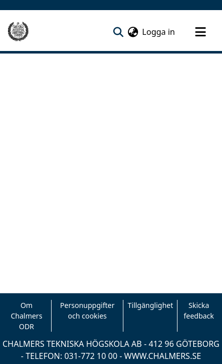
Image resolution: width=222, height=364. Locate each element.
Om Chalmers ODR (26, 315)
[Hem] (18, 32)
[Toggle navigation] (200, 31)
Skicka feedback (199, 310)
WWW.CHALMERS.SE (162, 355)
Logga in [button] (159, 31)
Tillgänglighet (150, 305)
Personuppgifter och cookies (87, 310)
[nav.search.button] (118, 32)
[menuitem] (132, 32)
